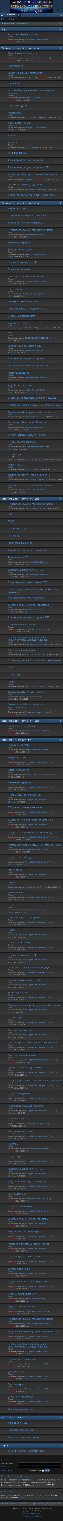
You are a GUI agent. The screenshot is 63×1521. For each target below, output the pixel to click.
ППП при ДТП (15, 535)
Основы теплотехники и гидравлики (28, 1281)
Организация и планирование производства (32, 1042)
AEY (9, 296)
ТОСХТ (11, 667)
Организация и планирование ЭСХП (27, 582)
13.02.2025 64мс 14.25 (33, 697)
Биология (13, 142)
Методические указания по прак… (37, 712)
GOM (9, 130)
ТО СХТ (11, 882)
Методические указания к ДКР (36, 1364)
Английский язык (17, 152)
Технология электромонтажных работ (28, 1243)
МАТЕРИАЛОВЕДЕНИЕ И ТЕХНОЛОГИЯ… (40, 775)
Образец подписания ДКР (22, 1293)
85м (26, 147)
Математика (14, 112)
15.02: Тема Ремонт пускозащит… (37, 574)
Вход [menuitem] (61, 15)
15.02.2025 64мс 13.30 (33, 509)
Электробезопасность (20, 1030)
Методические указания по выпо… (37, 850)
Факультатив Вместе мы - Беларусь (27, 422)
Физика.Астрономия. (19, 122)
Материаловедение (18, 372)
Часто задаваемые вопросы (23, 34)
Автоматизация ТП (18, 557)
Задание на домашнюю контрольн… (38, 1323)
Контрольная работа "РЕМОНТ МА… (38, 897)
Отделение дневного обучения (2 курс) (20, 203)
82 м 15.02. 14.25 (31, 686)
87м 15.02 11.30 (31, 77)
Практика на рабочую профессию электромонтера (26, 706)
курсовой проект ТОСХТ (33, 887)
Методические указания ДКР (35, 1336)
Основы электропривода (21, 441)
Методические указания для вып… (37, 910)
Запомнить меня (37, 1471)
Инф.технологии (17, 208)
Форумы (19, 15)
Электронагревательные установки (27, 434)
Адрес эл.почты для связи (34, 234)
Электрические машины (21, 249)
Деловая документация (20, 1409)
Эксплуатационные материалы (24, 345)
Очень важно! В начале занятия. (36, 39)
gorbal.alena (34, 147)
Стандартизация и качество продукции (29, 967)
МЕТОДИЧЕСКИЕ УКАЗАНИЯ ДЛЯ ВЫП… (40, 837)
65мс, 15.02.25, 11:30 (32, 459)
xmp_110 (11, 564)
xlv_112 (10, 612)
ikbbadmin (11, 41)
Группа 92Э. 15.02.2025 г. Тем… (36, 562)
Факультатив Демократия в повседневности (32, 412)
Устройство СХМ (16, 464)
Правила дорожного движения (24, 1067)
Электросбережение (19, 1268)
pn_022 (43, 189)
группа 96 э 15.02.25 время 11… (36, 127)
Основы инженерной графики (24, 794)
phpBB (27, 1508)
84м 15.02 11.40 (31, 328)
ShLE (44, 459)
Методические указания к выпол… (37, 1351)
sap (40, 469)
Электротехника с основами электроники (30, 485)
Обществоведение (18, 105)
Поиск (5, 19)
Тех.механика (15, 289)
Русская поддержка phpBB (31, 1513)
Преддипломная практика (22, 726)
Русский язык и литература (22, 53)
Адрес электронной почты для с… (37, 58)
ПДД (10, 514)
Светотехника (15, 1371)
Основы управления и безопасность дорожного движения (34, 591)
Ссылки (2, 15)
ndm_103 (11, 257)
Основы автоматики (19, 269)
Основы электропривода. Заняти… (37, 447)
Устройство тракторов (20, 385)
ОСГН (11, 905)
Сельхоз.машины (17, 528)
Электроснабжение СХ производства (28, 1218)
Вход (12, 19)
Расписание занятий (19, 744)
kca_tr (10, 392)
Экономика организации (21, 650)
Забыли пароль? (7, 1470)
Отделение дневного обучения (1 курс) (20, 48)
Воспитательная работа (13, 1417)
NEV (9, 789)
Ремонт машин (16, 892)
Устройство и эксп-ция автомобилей (27, 550)
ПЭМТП (12, 681)
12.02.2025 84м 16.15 (32, 417)
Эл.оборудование (17, 992)
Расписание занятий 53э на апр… (37, 750)
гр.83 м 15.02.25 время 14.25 (35, 490)
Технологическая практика (22, 624)
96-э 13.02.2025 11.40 (33, 117)
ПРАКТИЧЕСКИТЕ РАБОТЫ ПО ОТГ (38, 338)
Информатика (15, 65)
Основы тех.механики (20, 1206)
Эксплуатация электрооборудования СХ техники (34, 1005)
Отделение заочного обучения (16, 739)
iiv (43, 417)
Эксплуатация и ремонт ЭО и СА (25, 569)
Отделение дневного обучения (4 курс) (20, 720)
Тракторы (13, 1143)
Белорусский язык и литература (25, 72)
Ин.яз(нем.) (14, 83)
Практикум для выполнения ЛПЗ (36, 377)
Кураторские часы (17, 1422)
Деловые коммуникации (21, 1396)
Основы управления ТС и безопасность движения (35, 1080)
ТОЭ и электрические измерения (26, 807)
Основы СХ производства (21, 315)
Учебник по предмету (32, 98)
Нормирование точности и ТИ (24, 301)
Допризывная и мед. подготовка (25, 184)
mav (46, 887)
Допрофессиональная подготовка (26, 1450)
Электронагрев (16, 1384)
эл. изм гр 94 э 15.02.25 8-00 (35, 281)
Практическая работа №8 (34, 350)
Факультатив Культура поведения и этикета (32, 194)
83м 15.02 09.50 (31, 469)
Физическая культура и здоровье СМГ (28, 167)
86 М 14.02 (29, 179)
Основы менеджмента (20, 1093)
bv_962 (42, 686)
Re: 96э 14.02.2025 (32, 189)
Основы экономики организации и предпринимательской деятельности (28, 638)
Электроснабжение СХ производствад (28, 604)
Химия (11, 135)
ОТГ (10, 333)
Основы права (15, 674)
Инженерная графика (19, 242)
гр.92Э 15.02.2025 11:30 (33, 609)
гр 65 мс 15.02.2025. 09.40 (34, 390)
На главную (10, 15)
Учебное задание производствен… (37, 629)
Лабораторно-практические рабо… (37, 1149)
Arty (26, 1511)
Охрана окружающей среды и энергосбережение (35, 404)
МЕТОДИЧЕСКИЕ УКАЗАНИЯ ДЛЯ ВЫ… (39, 762)
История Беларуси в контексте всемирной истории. (31, 91)
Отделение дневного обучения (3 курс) (20, 498)
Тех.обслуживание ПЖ (20, 542)
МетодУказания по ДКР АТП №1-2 (37, 1123)
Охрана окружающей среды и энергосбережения (35, 844)
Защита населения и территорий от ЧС (29, 474)
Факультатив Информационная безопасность (33, 174)
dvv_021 (45, 479)
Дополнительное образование (24, 1437)
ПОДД (11, 521)
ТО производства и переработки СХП (28, 308)
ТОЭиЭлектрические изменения (25, 276)
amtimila (10, 237)
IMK (9, 340)
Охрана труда (15, 454)
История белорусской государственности (30, 229)
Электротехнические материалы (25, 222)
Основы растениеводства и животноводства (32, 397)
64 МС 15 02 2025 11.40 (33, 644)
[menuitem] (60, 23)
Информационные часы (21, 1429)
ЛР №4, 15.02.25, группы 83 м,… (36, 294)
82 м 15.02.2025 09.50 (33, 655)
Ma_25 (10, 449)
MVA (9, 1113)
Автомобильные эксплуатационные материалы (34, 1331)
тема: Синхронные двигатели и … (37, 254)
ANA (44, 117)
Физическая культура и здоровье (26, 160)
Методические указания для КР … (37, 1199)
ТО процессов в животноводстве (25, 1105)
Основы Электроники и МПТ (23, 262)
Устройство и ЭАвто (18, 323)
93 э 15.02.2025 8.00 (32, 479)
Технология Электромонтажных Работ (28, 215)
